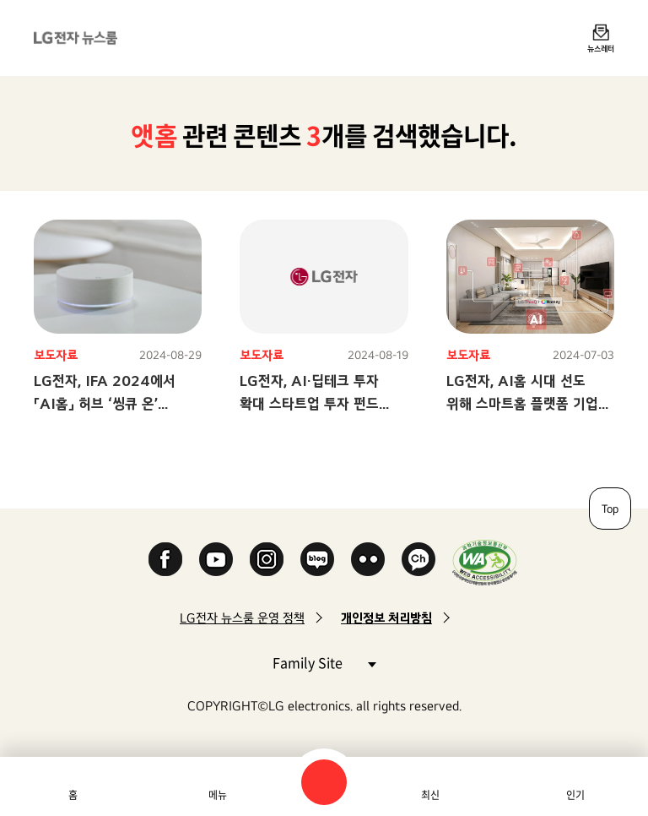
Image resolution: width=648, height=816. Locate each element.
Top (610, 508)
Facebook (165, 559)
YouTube (216, 559)
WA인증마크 (484, 562)
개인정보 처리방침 (386, 618)
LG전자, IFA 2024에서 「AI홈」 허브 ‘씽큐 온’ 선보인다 (105, 403)
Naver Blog (317, 559)
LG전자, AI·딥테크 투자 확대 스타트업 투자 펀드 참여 (309, 403)
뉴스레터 (600, 48)
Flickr (368, 559)
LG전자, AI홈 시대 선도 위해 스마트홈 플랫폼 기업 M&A (522, 403)
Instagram (267, 559)
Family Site (324, 661)
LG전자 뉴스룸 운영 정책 (242, 618)
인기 (575, 794)
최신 (430, 794)
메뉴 (217, 794)
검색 (324, 782)
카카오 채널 (418, 559)
